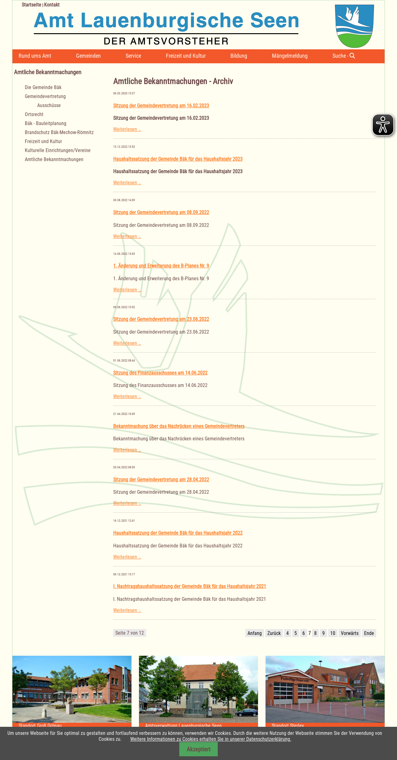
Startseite (31, 5)
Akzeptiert (199, 749)
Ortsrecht (34, 114)
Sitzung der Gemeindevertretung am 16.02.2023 (161, 106)
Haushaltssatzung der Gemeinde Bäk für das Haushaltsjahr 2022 (178, 533)
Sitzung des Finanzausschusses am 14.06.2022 (160, 373)
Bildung (238, 55)
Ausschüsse (49, 105)
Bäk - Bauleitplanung (45, 123)
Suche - (343, 55)
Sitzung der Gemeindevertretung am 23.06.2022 (161, 319)
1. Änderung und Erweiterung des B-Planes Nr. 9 (161, 266)
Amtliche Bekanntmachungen (54, 159)
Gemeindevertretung (45, 96)
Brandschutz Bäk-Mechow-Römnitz (59, 132)
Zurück (274, 633)
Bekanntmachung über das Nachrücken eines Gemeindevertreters (178, 426)
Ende (369, 633)
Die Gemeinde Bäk (43, 87)
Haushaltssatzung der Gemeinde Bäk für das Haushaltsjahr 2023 (178, 159)
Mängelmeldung (290, 55)
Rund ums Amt (35, 55)
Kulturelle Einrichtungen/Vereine (58, 150)
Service (133, 55)
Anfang (255, 633)
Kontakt (52, 5)
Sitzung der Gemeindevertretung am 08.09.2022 (161, 212)
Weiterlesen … (127, 129)
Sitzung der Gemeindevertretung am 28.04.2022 (161, 480)
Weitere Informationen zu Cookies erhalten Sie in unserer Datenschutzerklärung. (210, 739)
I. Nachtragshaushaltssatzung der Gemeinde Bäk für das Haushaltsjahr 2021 (189, 586)
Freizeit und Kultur (186, 55)
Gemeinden (88, 55)
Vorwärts (350, 633)
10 (332, 633)
